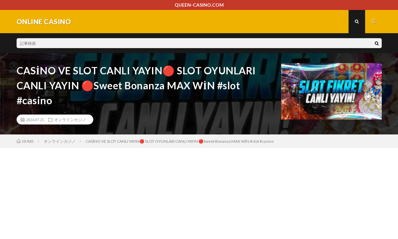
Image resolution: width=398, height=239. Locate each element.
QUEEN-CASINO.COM (199, 5)
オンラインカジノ (70, 119)
